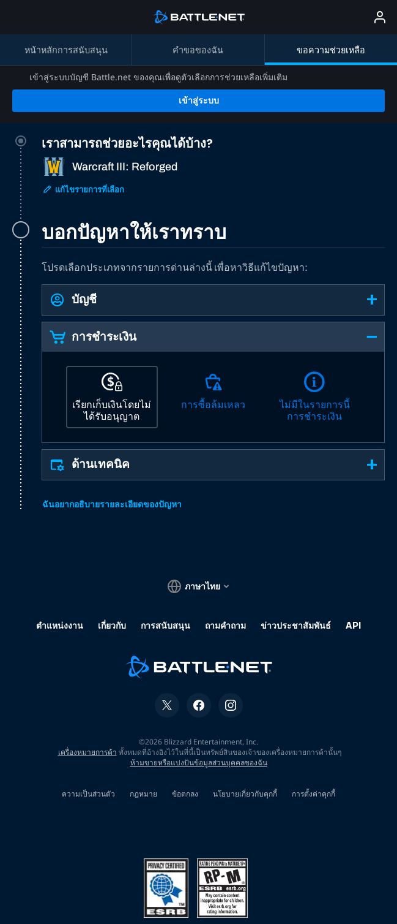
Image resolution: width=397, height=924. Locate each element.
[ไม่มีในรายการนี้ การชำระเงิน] (314, 353)
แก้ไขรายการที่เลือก (83, 145)
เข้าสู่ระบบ (199, 56)
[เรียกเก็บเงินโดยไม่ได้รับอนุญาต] (112, 353)
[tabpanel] (213, 341)
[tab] (213, 137)
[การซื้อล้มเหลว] (213, 352)
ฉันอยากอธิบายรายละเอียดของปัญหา (112, 460)
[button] (213, 256)
